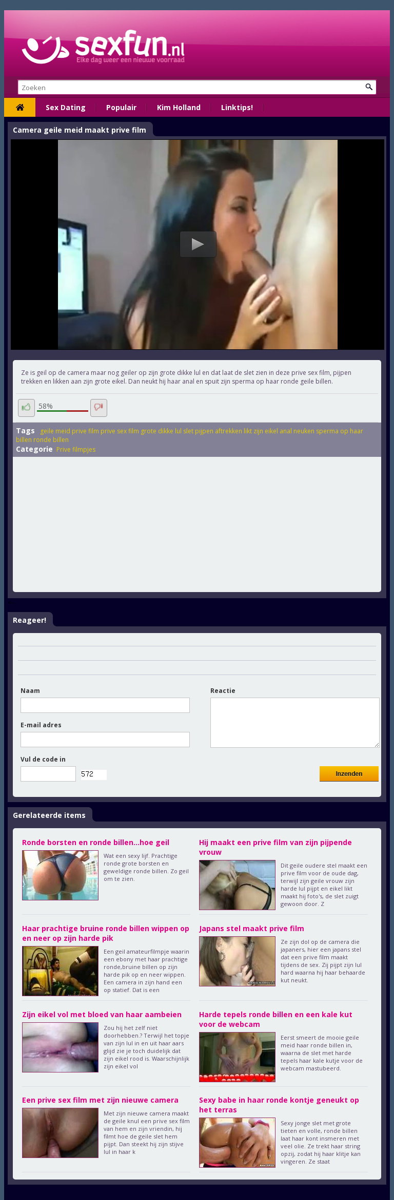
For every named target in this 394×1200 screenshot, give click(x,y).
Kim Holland (179, 107)
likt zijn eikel (261, 431)
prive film (85, 431)
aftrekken (228, 431)
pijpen (204, 431)
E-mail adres (41, 725)
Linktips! (237, 107)
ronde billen (51, 439)
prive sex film (120, 431)
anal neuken (297, 431)
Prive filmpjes (75, 449)
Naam (30, 690)
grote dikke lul (161, 431)
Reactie (222, 690)
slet (188, 431)
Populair (121, 107)
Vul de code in (43, 759)
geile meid (55, 431)
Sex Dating (66, 107)
